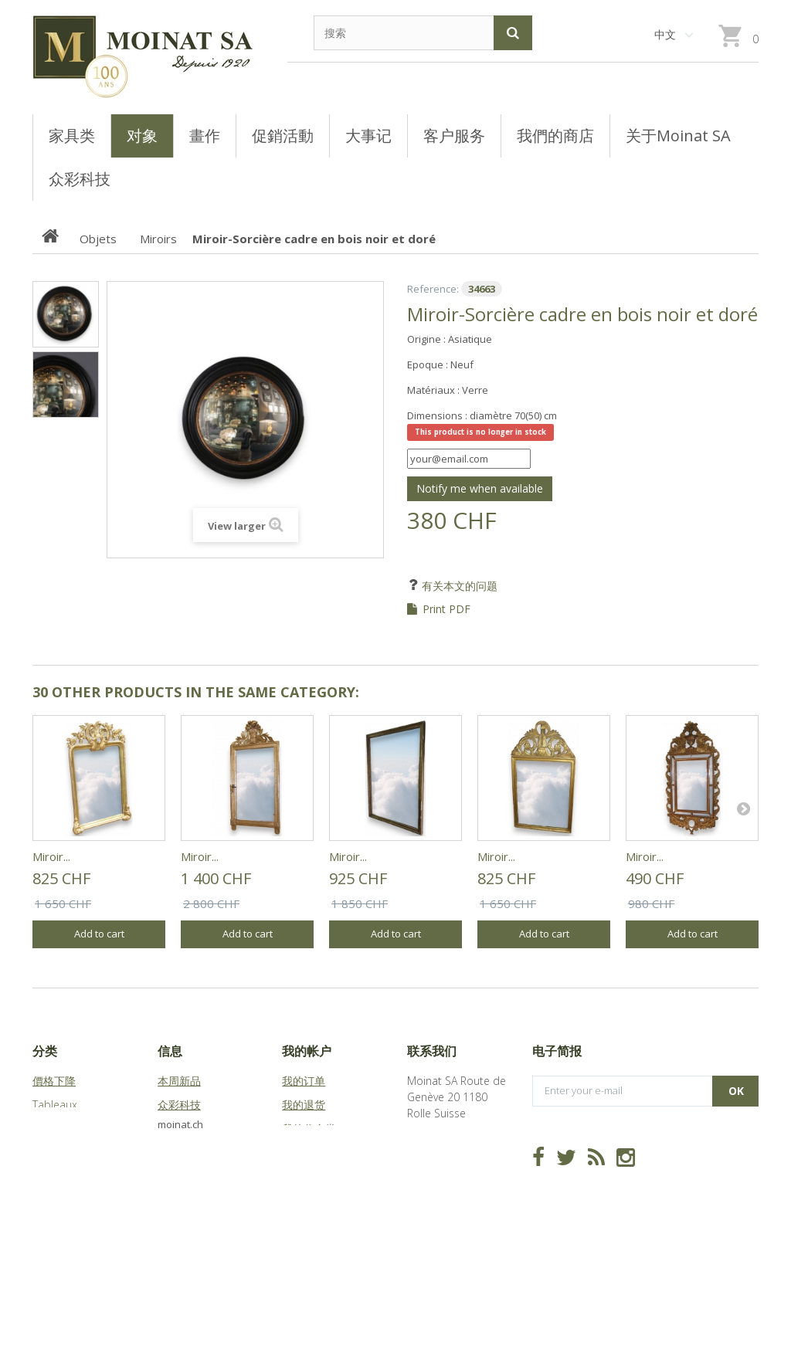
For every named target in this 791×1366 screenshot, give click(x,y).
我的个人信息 (314, 1176)
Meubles (53, 1128)
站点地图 (179, 1176)
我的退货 (303, 1104)
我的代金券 (309, 1128)
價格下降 (54, 1080)
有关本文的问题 (458, 585)
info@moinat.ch (446, 1193)
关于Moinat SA (193, 1152)
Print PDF (446, 609)
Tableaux (54, 1104)
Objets (49, 1152)
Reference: (433, 289)
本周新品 (179, 1080)
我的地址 (303, 1152)
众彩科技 (179, 1104)
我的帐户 (306, 1050)
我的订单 (303, 1080)
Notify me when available (479, 488)
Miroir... (51, 856)
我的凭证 (303, 1200)
